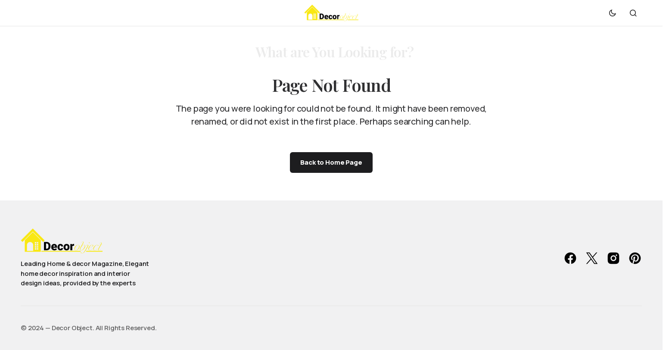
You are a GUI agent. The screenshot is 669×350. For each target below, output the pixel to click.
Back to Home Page (331, 162)
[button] (612, 13)
